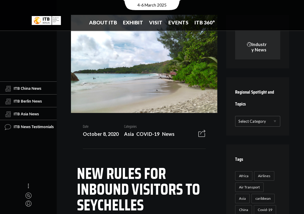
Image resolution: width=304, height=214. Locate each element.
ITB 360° (204, 22)
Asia (127, 135)
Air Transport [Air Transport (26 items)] (248, 187)
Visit (155, 22)
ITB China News (23, 88)
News (166, 135)
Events (178, 22)
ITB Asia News (22, 114)
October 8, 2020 (98, 135)
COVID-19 (145, 135)
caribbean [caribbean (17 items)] (262, 198)
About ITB (103, 22)
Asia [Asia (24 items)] (241, 198)
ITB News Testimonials (29, 127)
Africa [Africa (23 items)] (243, 176)
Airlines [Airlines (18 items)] (263, 176)
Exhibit (133, 22)
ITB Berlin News (23, 101)
